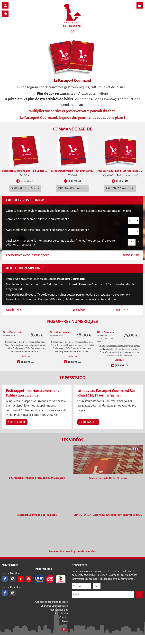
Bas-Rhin (78, 310)
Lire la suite (25, 356)
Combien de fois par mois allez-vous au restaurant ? (37, 219)
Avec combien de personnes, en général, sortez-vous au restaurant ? (47, 229)
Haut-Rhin (120, 310)
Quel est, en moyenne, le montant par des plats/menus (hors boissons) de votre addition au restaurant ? (60, 242)
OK (139, 594)
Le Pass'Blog (72, 378)
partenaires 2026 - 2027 (25, 188)
